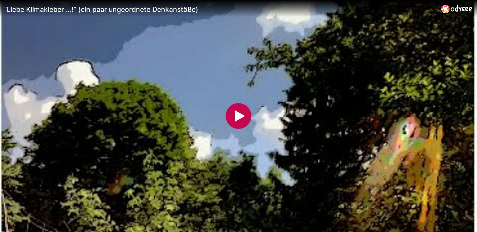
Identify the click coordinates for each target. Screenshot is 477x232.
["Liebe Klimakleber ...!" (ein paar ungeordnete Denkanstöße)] (220, 9)
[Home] (457, 9)
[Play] (238, 116)
